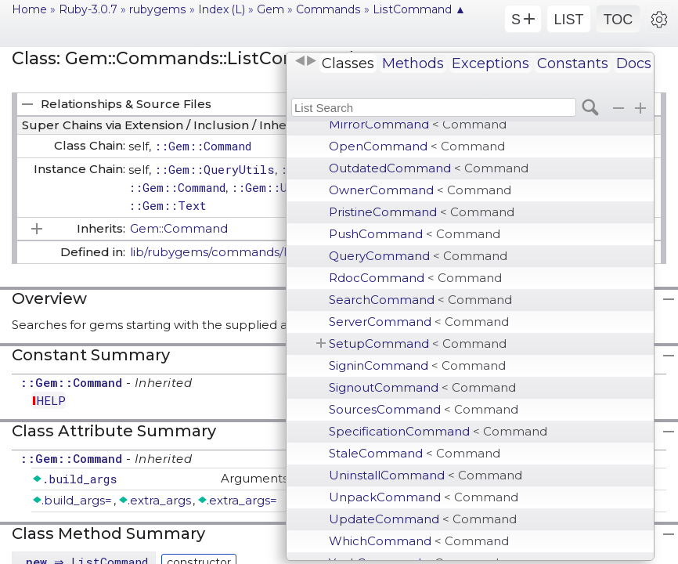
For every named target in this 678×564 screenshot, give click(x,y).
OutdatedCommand (428, 168)
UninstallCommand (425, 475)
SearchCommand (420, 299)
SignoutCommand (422, 387)
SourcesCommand (423, 409)
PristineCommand (421, 211)
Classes (348, 63)
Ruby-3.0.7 (88, 9)
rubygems (157, 9)
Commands (328, 9)
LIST (568, 19)
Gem (270, 9)
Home (29, 9)
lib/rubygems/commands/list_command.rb (257, 251)
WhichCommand (419, 540)
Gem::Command (179, 228)
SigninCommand (417, 365)
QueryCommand (418, 255)
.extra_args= (242, 500)
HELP (51, 400)
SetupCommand (418, 343)
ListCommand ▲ (419, 9)
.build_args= (76, 500)
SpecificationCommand (438, 431)
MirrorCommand (418, 124)
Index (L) (221, 9)
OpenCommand (417, 146)
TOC (618, 19)
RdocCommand (415, 277)
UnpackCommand (423, 497)
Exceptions (490, 63)
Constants (572, 63)
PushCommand (414, 233)
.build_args (79, 478)
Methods (413, 63)
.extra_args (159, 500)
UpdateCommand (423, 519)
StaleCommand (414, 453)
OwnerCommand (420, 190)
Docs (633, 63)
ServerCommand (419, 321)
